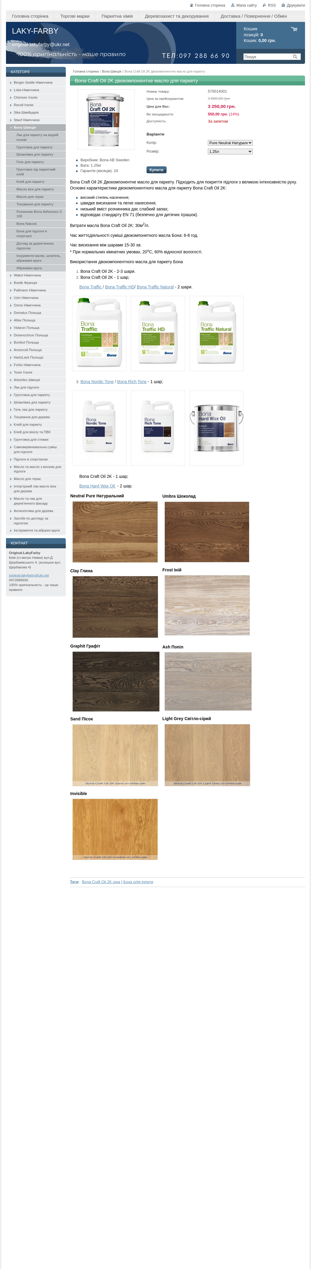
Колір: (152, 142)
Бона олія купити (138, 882)
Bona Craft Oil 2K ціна (101, 882)
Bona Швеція (111, 71)
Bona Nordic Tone (97, 381)
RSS (272, 5)
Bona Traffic (91, 286)
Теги (74, 882)
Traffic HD (120, 286)
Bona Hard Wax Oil (97, 486)
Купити (157, 170)
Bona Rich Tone (132, 381)
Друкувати (296, 5)
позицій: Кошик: (260, 34)
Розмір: (153, 151)
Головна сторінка (210, 5)
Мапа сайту (246, 5)
